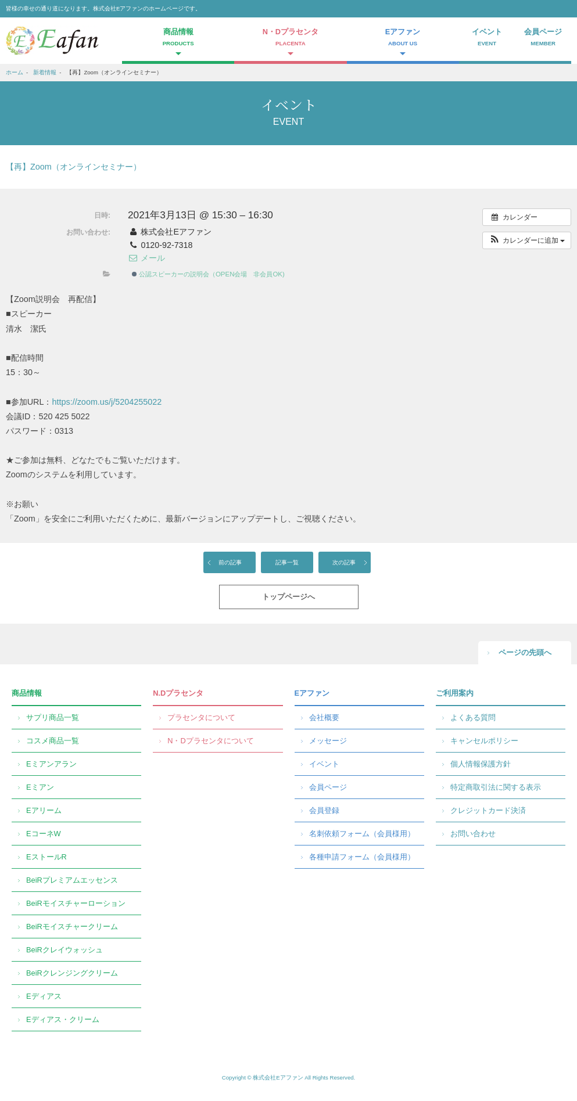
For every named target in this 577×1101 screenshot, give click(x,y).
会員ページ (543, 38)
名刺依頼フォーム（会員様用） (362, 833)
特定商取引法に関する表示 (495, 787)
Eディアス (44, 996)
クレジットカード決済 (488, 810)
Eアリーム (44, 810)
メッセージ (328, 740)
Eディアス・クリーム (62, 1019)
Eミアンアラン (51, 764)
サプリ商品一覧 (52, 717)
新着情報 (44, 72)
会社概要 (324, 717)
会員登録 (324, 810)
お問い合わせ (473, 833)
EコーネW (43, 833)
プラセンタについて (201, 717)
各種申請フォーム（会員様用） (362, 856)
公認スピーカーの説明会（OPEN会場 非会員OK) (208, 274)
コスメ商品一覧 (52, 740)
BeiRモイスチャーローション (76, 903)
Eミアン (40, 787)
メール (146, 257)
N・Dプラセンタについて (210, 740)
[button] (527, 240)
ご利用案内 (455, 693)
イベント (487, 38)
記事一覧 (287, 562)
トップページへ (288, 596)
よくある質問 (473, 717)
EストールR (46, 856)
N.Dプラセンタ (178, 693)
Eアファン (312, 693)
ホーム (14, 72)
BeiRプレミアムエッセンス (72, 880)
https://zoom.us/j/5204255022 (107, 401)
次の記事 (344, 562)
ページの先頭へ (525, 652)
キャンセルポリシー (484, 740)
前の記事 (230, 562)
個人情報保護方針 (480, 764)
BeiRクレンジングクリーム (72, 973)
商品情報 (27, 693)
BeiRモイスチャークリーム (72, 926)
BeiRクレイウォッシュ (64, 949)
